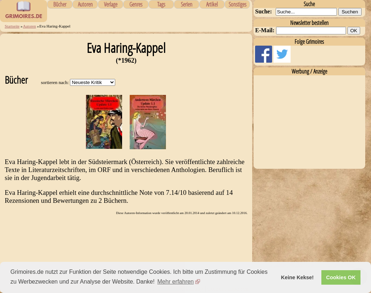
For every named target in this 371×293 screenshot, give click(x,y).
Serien (186, 4)
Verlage (110, 4)
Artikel (212, 4)
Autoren (85, 4)
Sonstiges (237, 4)
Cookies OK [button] (341, 277)
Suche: (263, 11)
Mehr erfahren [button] (175, 282)
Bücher (59, 4)
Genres (135, 4)
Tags (161, 4)
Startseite (12, 26)
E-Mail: (264, 30)
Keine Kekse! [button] (297, 277)
